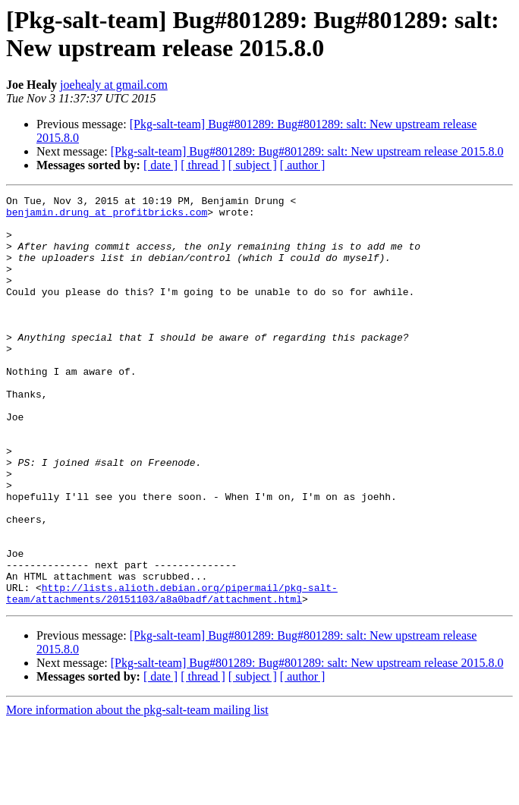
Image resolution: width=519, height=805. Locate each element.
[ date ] (160, 165)
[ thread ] (203, 165)
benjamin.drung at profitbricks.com (106, 216)
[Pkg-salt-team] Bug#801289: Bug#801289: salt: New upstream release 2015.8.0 (307, 151)
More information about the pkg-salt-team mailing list (137, 791)
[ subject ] (252, 165)
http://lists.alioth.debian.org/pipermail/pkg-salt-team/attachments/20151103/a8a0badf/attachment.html (172, 673)
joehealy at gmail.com (114, 84)
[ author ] (303, 165)
